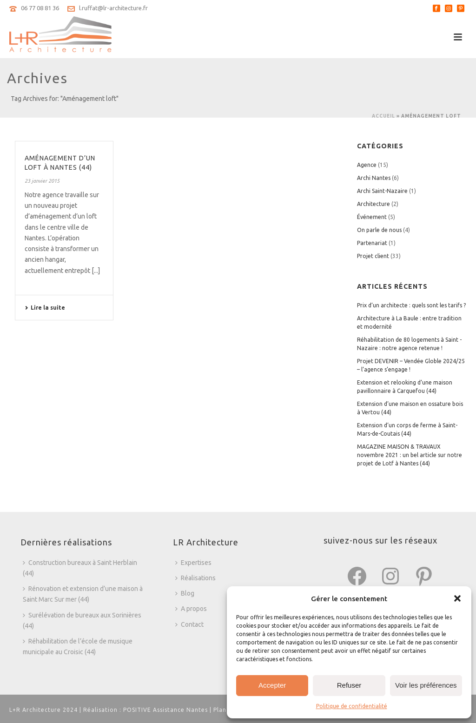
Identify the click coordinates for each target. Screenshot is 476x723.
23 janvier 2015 (42, 181)
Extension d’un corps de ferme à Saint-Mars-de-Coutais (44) (407, 429)
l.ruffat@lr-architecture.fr (113, 8)
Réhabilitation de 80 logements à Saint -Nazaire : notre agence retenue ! (409, 344)
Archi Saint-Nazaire (382, 191)
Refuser (349, 685)
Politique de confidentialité (351, 706)
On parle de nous (379, 230)
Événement (372, 217)
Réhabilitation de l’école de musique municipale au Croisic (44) (77, 646)
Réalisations (195, 578)
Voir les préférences (426, 685)
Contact (189, 624)
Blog (184, 593)
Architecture (373, 204)
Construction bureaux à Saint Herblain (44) (80, 568)
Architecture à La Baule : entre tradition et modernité (409, 322)
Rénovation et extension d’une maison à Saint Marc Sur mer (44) (83, 594)
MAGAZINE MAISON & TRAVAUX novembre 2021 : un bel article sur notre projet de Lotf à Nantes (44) (409, 455)
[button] (457, 598)
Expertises (193, 562)
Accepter (272, 685)
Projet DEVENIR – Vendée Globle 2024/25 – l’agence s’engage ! (411, 365)
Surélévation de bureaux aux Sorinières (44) (82, 620)
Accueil (383, 116)
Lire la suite (45, 308)
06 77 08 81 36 (40, 8)
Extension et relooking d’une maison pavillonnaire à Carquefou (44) (404, 386)
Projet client (373, 256)
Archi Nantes (373, 178)
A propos (191, 608)
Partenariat (372, 243)
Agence (367, 165)
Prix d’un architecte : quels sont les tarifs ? (411, 305)
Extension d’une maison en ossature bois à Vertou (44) (410, 408)
